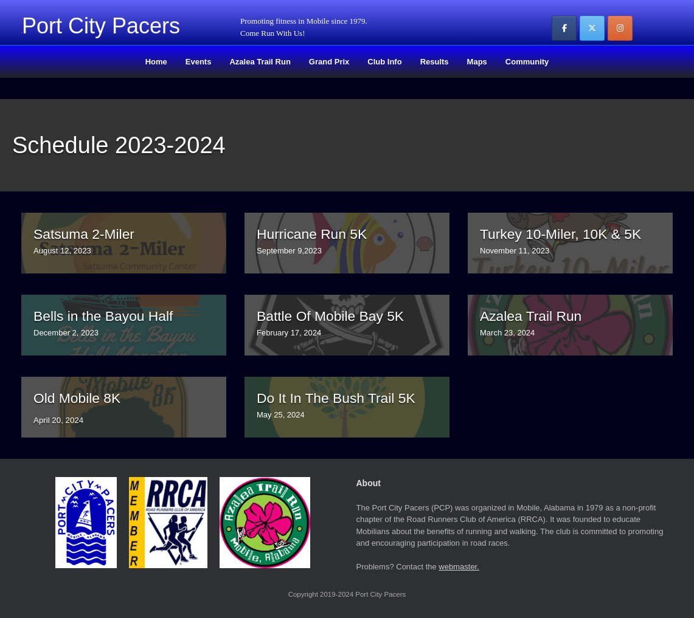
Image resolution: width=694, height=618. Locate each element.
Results (434, 61)
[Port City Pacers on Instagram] (620, 28)
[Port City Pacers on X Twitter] (592, 28)
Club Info (384, 61)
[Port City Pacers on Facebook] (564, 28)
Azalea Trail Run (259, 61)
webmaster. (459, 566)
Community (527, 61)
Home (156, 61)
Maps (477, 61)
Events (199, 61)
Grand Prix (329, 61)
